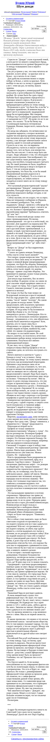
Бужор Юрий (25, 2)
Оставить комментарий (14, 18)
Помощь (34, 14)
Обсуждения (17, 14)
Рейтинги (41, 12)
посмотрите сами (24, 417)
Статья (8, 31)
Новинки (26, 14)
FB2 (14, 34)
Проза (14, 31)
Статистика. (8, 29)
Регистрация (26, 12)
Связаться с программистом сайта (27, 739)
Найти (34, 12)
